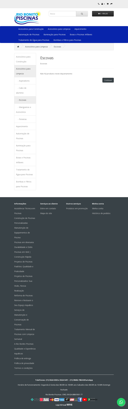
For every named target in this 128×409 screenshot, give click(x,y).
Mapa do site (46, 213)
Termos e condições (23, 368)
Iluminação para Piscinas (55, 34)
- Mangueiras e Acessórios (23, 109)
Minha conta (97, 208)
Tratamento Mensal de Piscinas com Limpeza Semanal (24, 334)
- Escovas (21, 100)
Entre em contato (48, 208)
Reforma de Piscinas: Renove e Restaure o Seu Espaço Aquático (23, 300)
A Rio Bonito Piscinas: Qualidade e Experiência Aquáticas (25, 349)
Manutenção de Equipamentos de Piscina (22, 232)
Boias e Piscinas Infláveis (81, 34)
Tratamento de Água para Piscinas (33, 40)
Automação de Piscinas (28, 34)
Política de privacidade (24, 363)
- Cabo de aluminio (21, 90)
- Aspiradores (23, 80)
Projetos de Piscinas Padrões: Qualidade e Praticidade (23, 266)
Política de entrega (22, 358)
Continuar (108, 80)
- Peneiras (21, 119)
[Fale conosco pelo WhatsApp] (121, 402)
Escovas (57, 46)
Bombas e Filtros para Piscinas (67, 40)
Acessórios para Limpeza (59, 29)
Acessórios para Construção (31, 29)
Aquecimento (80, 29)
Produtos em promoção (77, 208)
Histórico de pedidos (101, 213)
